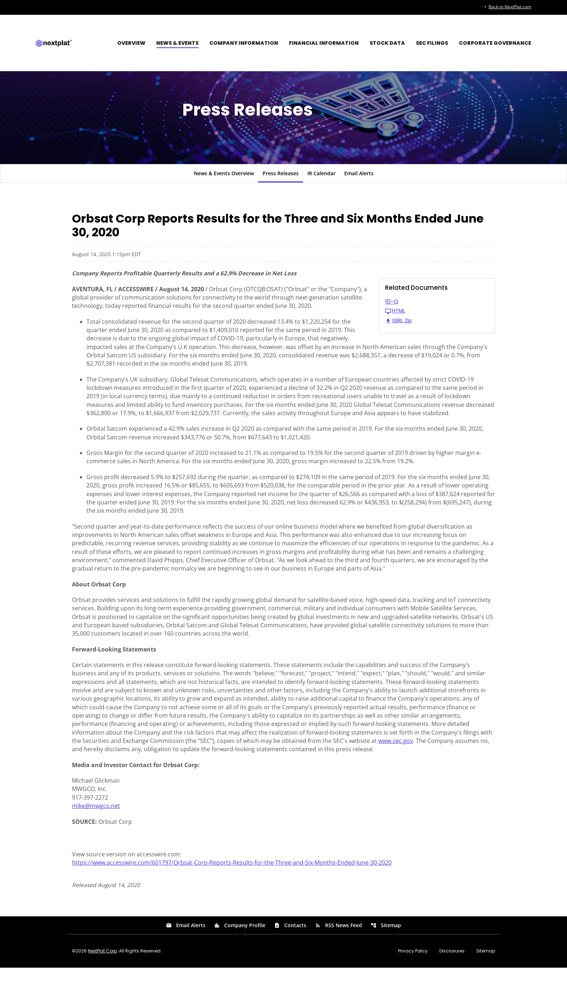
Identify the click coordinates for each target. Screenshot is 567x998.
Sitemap (386, 955)
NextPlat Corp (102, 981)
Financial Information (324, 43)
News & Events (177, 43)
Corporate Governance (495, 43)
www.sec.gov (395, 768)
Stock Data (387, 43)
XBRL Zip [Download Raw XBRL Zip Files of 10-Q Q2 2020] (398, 337)
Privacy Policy (413, 981)
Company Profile (239, 955)
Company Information (243, 43)
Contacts (290, 955)
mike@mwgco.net (96, 834)
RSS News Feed (338, 955)
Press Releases (281, 188)
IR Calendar (321, 188)
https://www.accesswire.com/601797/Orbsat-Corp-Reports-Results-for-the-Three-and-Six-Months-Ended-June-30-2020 (232, 892)
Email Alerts (359, 188)
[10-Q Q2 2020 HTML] (437, 322)
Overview (131, 43)
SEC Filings (432, 43)
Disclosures (452, 981)
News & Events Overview (224, 188)
